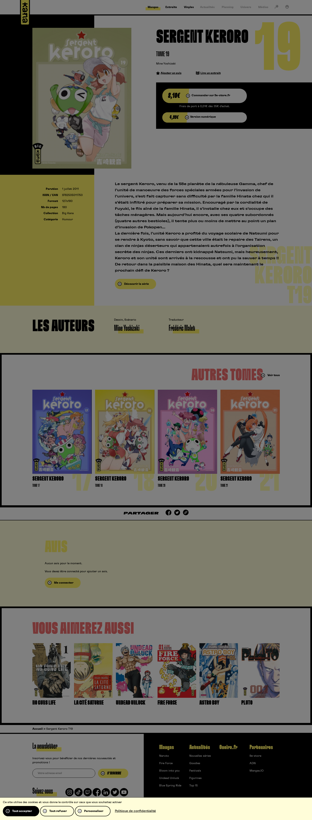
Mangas (166, 747)
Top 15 (193, 785)
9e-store (255, 755)
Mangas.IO (257, 770)
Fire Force (166, 763)
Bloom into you (169, 770)
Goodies (194, 763)
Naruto (164, 755)
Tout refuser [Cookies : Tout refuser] (58, 811)
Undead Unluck (169, 778)
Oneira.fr (228, 747)
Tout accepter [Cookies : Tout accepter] (22, 811)
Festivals (195, 770)
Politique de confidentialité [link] (135, 811)
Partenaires (261, 747)
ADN (253, 763)
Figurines (195, 778)
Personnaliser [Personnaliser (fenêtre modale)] (93, 811)
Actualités (199, 747)
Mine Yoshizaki (166, 63)
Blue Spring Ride (170, 785)
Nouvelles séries (200, 755)
